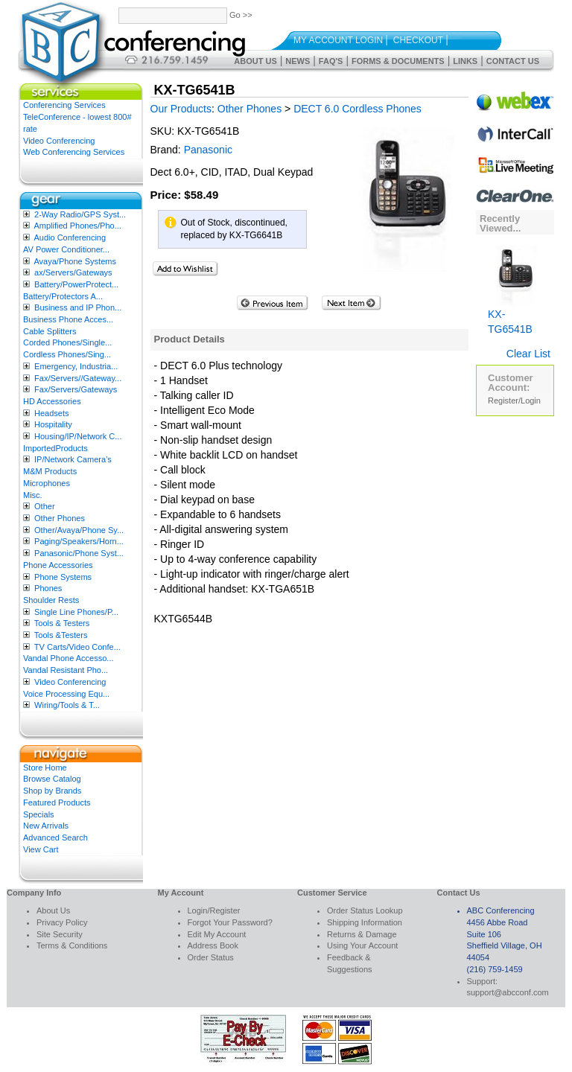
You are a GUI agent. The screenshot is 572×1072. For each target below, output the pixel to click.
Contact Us (512, 61)
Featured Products (57, 802)
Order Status (211, 957)
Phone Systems (63, 576)
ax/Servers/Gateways (73, 272)
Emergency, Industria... (76, 366)
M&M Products (50, 471)
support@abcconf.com (508, 992)
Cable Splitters (50, 331)
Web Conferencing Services (73, 151)
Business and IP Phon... (77, 307)
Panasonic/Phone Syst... (79, 553)
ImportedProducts (55, 448)
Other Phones (59, 518)
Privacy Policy (61, 922)
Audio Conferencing (70, 237)
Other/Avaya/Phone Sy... (79, 530)
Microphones (46, 483)
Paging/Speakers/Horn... (79, 541)
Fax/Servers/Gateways (75, 389)
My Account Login (338, 40)
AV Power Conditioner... (66, 249)
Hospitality (53, 424)
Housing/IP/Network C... (77, 436)
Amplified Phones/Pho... (77, 225)
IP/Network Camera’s (73, 459)
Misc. (32, 495)
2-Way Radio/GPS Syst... (80, 214)
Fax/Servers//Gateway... (77, 378)
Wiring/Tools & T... (67, 705)
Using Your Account (362, 945)
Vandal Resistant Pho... (65, 670)
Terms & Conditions (71, 945)
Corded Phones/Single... (67, 342)
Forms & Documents (398, 61)
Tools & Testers (61, 623)
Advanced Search (55, 837)
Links (465, 61)
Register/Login (514, 400)
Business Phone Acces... (68, 319)
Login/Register (214, 910)
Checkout (418, 40)
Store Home (45, 767)
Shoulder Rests (51, 600)
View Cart (40, 849)
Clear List (528, 354)
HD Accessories (52, 401)
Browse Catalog (52, 778)
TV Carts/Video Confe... (77, 646)
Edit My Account (217, 934)
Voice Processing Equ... (66, 693)
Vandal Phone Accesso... (68, 658)
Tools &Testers (61, 635)
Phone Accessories (58, 565)
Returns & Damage (362, 934)
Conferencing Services (64, 104)
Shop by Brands (52, 790)
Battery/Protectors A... (63, 296)
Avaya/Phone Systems (74, 261)
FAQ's (331, 61)
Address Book (213, 945)
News (297, 61)
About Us (255, 61)
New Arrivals (46, 825)
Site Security (59, 934)
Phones (48, 588)
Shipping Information (364, 922)
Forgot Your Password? (230, 922)
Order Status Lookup (365, 910)
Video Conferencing (59, 140)
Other (44, 506)
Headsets (51, 413)
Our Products (181, 109)
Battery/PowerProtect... (76, 284)
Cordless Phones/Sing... (67, 354)
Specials (38, 814)
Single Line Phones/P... (76, 611)
